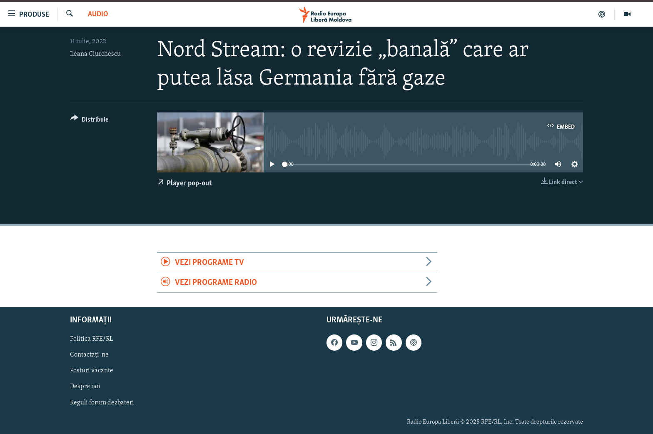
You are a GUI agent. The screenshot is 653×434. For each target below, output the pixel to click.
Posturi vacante (91, 370)
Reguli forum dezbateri (102, 402)
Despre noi (85, 386)
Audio (98, 14)
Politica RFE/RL (91, 339)
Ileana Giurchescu (95, 54)
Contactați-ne (89, 355)
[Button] (89, 121)
